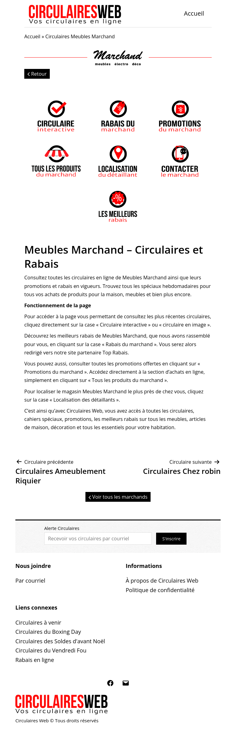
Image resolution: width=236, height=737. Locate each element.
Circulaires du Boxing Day (48, 631)
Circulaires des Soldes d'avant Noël (60, 641)
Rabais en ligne (34, 659)
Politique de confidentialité (160, 590)
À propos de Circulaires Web (162, 580)
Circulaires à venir (38, 622)
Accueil (194, 13)
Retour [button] (37, 73)
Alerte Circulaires (61, 528)
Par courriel (30, 580)
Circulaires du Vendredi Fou (50, 650)
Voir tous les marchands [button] (118, 496)
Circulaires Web (84, 410)
